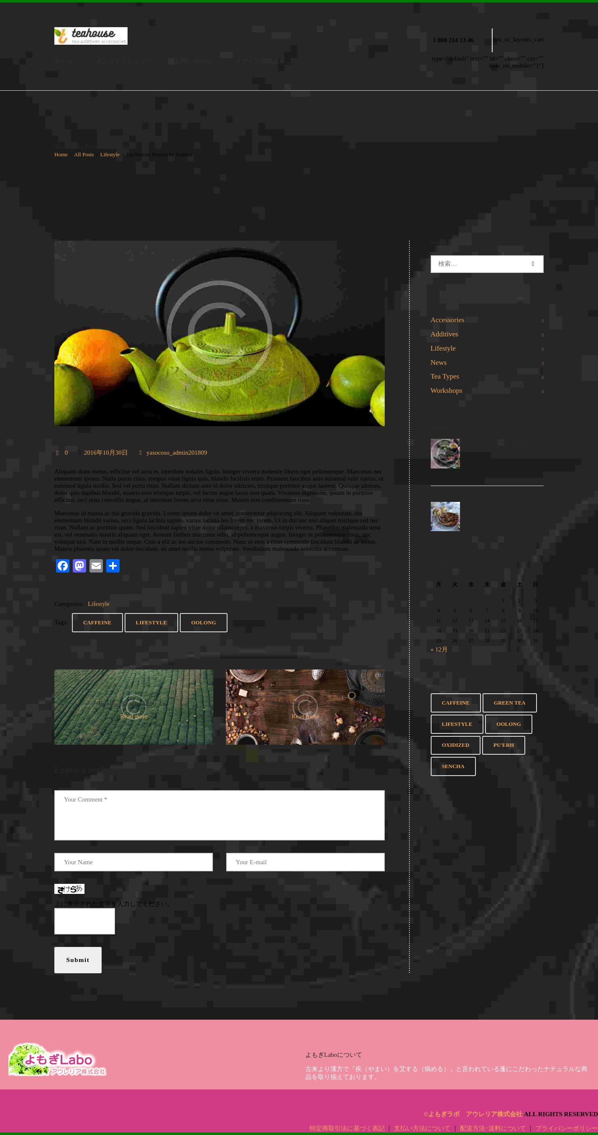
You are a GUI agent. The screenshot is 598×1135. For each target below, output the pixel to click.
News (439, 362)
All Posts (84, 154)
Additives (444, 334)
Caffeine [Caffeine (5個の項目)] (455, 703)
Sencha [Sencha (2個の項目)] (453, 766)
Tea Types (445, 376)
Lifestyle (110, 154)
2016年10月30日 (106, 452)
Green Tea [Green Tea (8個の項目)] (510, 703)
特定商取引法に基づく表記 (347, 1128)
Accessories (448, 320)
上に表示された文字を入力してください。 (114, 904)
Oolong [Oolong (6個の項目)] (508, 724)
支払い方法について (422, 1128)
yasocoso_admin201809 (176, 452)
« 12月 (439, 649)
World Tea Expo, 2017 (305, 703)
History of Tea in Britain (498, 441)
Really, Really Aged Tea (134, 703)
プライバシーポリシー (566, 1128)
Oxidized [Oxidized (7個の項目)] (455, 745)
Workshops (447, 390)
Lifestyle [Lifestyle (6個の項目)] (457, 724)
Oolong (203, 622)
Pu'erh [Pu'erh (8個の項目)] (503, 745)
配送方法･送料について (493, 1128)
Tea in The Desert (490, 504)
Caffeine (97, 622)
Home (61, 154)
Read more (133, 716)
